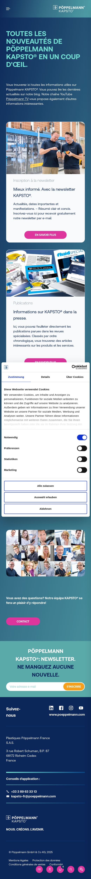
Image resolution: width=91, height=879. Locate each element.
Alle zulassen (45, 485)
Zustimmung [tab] (16, 376)
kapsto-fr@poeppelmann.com (33, 796)
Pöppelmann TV (17, 99)
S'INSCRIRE (74, 686)
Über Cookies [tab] (74, 376)
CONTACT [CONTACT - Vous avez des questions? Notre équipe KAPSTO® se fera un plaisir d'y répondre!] (23, 621)
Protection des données (46, 860)
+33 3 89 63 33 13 (24, 791)
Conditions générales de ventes (27, 864)
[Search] (70, 869)
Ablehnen (45, 508)
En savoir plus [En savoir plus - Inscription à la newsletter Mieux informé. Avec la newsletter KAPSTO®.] (45, 234)
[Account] (49, 869)
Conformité (56, 864)
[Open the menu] (8, 8)
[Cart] (60, 869)
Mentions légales (18, 860)
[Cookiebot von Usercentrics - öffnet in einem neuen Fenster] (71, 367)
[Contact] (81, 869)
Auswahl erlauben (45, 497)
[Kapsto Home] (69, 8)
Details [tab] (45, 376)
